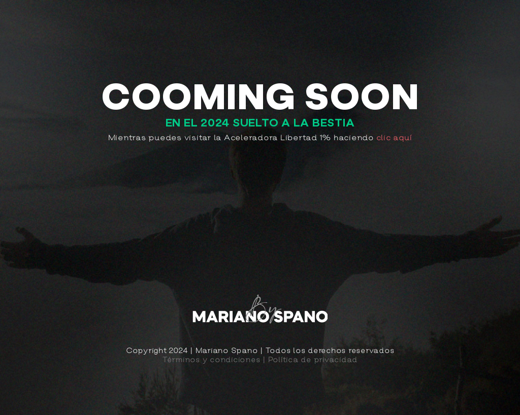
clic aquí (394, 137)
